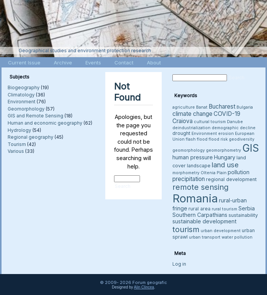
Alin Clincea (144, 287)
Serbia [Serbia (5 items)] (246, 208)
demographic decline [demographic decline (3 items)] (234, 127)
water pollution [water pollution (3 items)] (237, 237)
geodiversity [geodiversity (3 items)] (241, 139)
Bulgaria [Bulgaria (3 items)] (244, 107)
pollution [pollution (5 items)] (238, 172)
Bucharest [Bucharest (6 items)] (222, 106)
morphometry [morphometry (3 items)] (185, 172)
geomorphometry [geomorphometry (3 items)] (223, 150)
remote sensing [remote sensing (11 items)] (200, 187)
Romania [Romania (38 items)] (195, 198)
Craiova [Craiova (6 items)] (182, 121)
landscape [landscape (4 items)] (199, 165)
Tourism (17, 144)
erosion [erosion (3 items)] (226, 133)
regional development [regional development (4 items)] (231, 179)
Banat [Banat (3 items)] (201, 107)
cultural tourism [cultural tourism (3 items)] (210, 121)
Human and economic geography (45, 123)
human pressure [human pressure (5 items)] (192, 157)
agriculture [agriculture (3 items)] (183, 107)
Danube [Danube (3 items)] (235, 121)
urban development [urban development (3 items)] (221, 230)
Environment (21, 101)
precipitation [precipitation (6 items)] (188, 179)
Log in (179, 264)
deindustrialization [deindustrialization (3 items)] (191, 127)
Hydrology (19, 130)
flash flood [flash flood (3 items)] (196, 139)
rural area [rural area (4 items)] (199, 209)
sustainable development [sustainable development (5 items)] (204, 221)
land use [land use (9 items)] (225, 164)
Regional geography (30, 137)
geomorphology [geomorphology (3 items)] (188, 150)
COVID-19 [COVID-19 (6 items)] (227, 113)
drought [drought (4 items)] (181, 133)
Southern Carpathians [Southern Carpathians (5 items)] (199, 215)
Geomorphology (26, 109)
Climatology (21, 95)
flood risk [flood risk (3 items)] (218, 139)
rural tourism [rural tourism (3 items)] (224, 209)
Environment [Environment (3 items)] (204, 133)
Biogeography (24, 87)
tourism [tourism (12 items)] (185, 229)
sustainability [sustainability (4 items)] (243, 215)
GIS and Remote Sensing (35, 116)
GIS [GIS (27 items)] (250, 148)
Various (16, 151)
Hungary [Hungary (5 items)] (224, 157)
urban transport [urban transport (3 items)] (204, 237)
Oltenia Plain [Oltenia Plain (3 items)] (214, 172)
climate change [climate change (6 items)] (192, 113)
